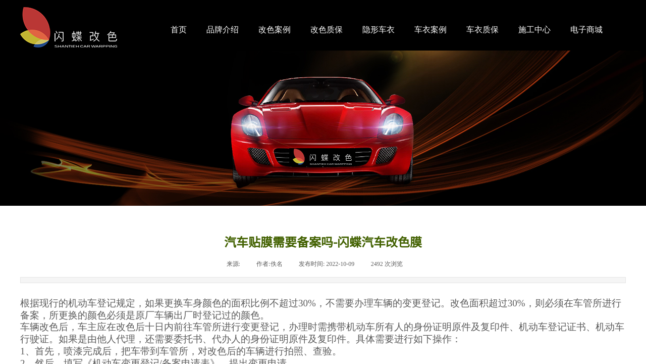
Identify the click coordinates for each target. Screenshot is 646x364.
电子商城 (586, 29)
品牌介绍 (222, 29)
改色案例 (274, 29)
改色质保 (326, 29)
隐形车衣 (378, 29)
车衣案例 (430, 29)
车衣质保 (482, 29)
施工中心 (534, 29)
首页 (179, 29)
